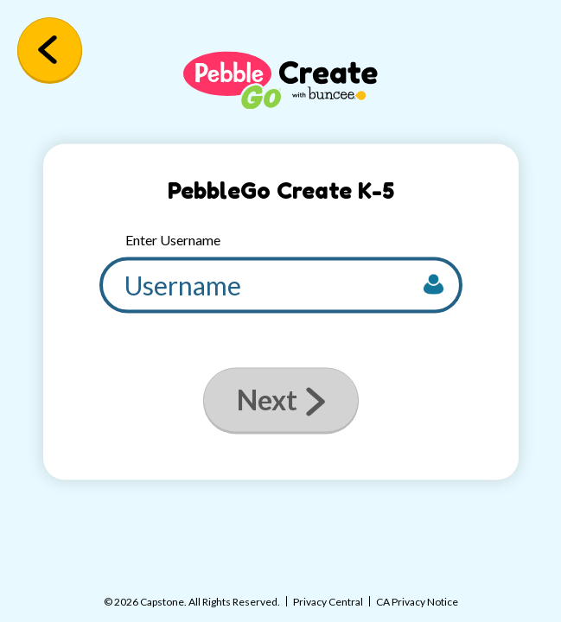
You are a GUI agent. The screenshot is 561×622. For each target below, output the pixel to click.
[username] (280, 285)
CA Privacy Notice (417, 601)
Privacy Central (328, 601)
